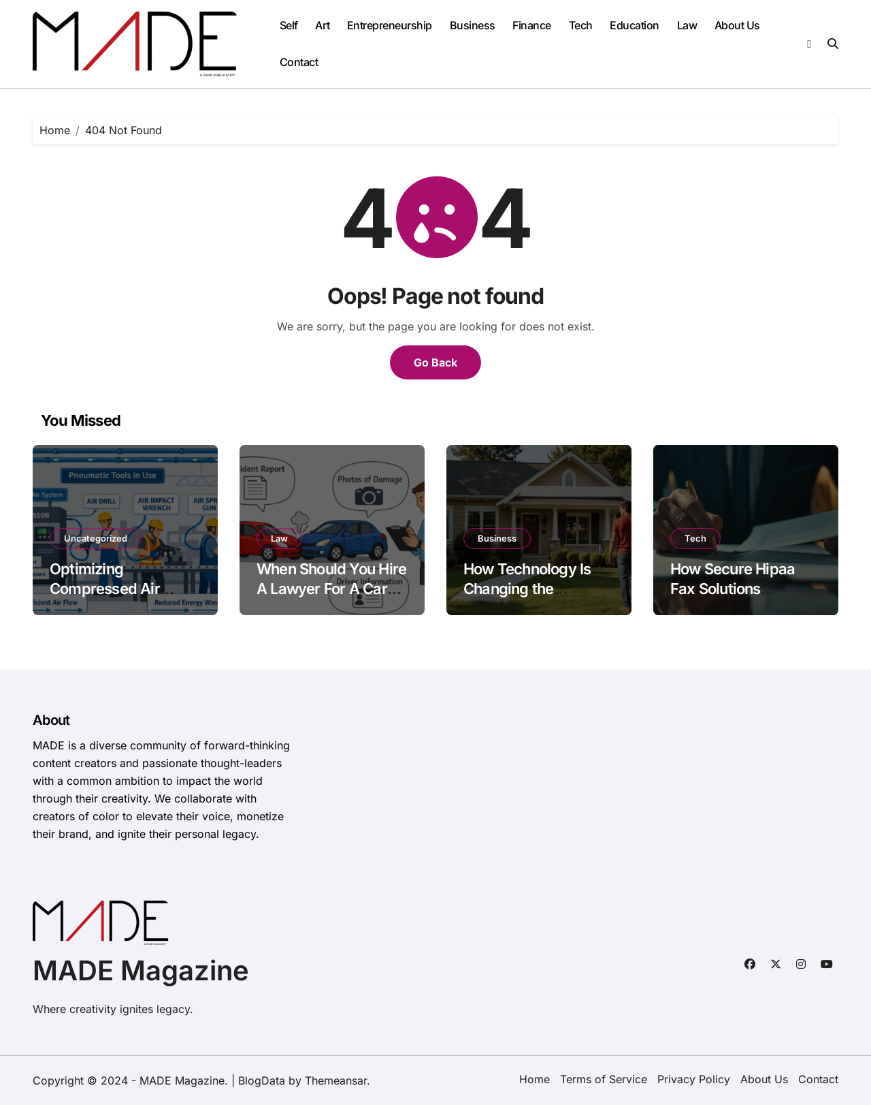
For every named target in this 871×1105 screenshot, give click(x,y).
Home (534, 1079)
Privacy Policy (693, 1079)
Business (472, 25)
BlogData (261, 1080)
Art (322, 25)
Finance (531, 25)
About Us (737, 25)
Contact (299, 62)
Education (634, 25)
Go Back (435, 362)
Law (687, 25)
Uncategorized (95, 538)
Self (289, 25)
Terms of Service (603, 1079)
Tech (581, 25)
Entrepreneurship (389, 25)
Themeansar (336, 1080)
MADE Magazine (141, 970)
